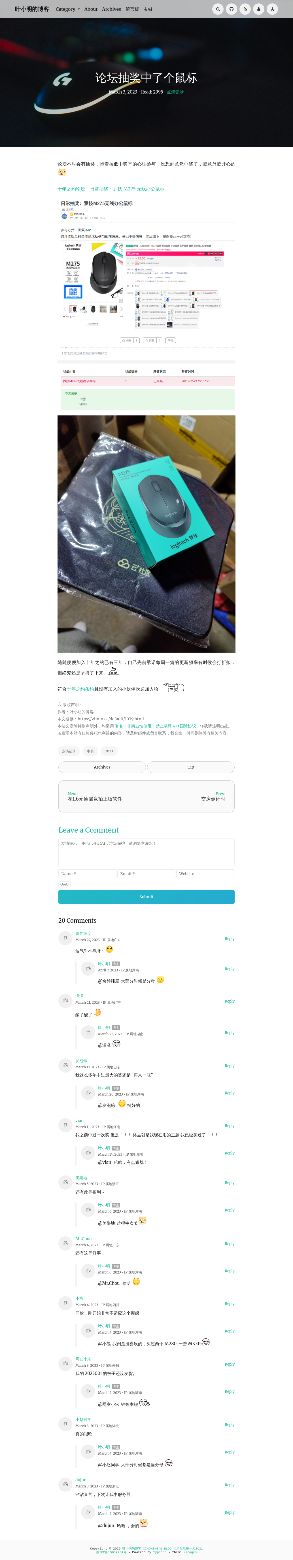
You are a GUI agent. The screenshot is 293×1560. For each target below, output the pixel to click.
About (91, 9)
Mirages (190, 1552)
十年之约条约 (80, 689)
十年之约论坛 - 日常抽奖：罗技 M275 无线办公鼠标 (111, 189)
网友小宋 (83, 1359)
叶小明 (104, 963)
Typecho (159, 1552)
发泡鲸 (81, 1060)
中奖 (90, 751)
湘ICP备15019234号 (111, 1552)
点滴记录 (175, 92)
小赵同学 (83, 1419)
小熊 (79, 1298)
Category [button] (66, 9)
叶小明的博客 (32, 8)
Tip (191, 767)
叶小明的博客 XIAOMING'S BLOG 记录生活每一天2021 (162, 1548)
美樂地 (81, 1177)
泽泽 (79, 996)
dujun (80, 1479)
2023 (109, 751)
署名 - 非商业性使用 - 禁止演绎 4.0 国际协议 (155, 726)
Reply (230, 938)
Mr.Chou (83, 1238)
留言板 (132, 9)
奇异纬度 (83, 933)
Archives (111, 9)
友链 (148, 9)
